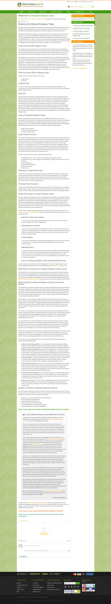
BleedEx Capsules (37, 444)
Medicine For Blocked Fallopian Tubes (83, 25)
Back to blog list (24, 520)
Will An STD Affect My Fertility (82, 28)
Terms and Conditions (38, 587)
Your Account (50, 585)
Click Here (57, 265)
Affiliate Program (37, 589)
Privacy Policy (36, 585)
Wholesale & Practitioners (53, 589)
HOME (21, 11)
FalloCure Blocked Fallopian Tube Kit (52, 491)
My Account (70, 1)
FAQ (90, 11)
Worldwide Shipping (88, 1)
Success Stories (56, 11)
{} (44, 550)
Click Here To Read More (80, 68)
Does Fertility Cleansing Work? (82, 38)
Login (68, 540)
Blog (68, 11)
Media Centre (36, 591)
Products (42, 11)
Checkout (78, 1)
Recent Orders (50, 587)
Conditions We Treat (22, 585)
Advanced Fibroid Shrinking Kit (54, 439)
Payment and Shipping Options (54, 583)
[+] (47, 550)
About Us (31, 11)
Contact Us (79, 11)
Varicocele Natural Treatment (81, 31)
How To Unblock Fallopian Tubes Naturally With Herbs (43, 260)
